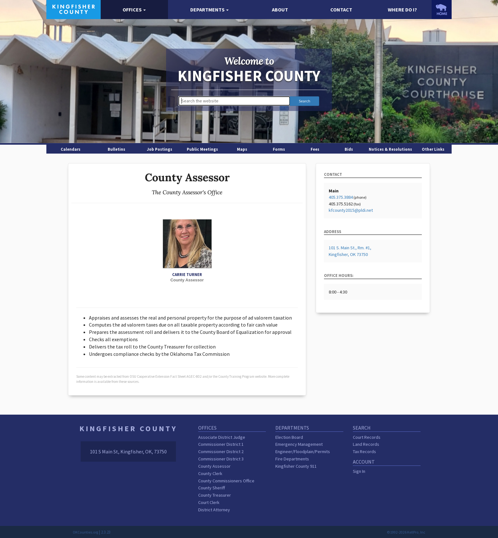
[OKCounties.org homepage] (442, 9)
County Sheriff (211, 488)
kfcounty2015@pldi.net (351, 210)
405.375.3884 (341, 197)
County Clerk (210, 473)
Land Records (366, 444)
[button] (134, 10)
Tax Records (364, 451)
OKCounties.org (85, 532)
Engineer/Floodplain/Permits (302, 451)
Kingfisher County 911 (296, 466)
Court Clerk (208, 502)
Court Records (366, 437)
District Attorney (214, 510)
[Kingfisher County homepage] (73, 9)
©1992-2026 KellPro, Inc (406, 532)
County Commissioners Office (226, 481)
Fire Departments (292, 459)
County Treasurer (214, 495)
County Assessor (214, 466)
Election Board (289, 437)
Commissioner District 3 (221, 459)
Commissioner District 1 (221, 444)
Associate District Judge (221, 437)
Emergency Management (299, 444)
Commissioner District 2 (221, 451)
